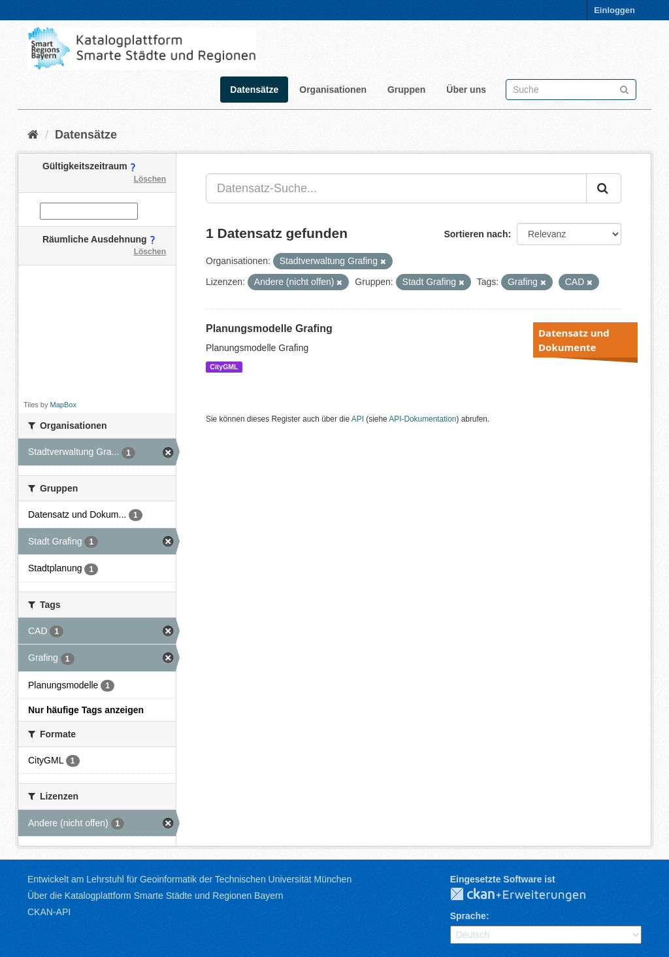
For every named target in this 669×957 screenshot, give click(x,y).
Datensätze (254, 89)
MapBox (63, 405)
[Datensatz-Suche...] (396, 188)
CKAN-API (49, 912)
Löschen (150, 179)
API (357, 419)
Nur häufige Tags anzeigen (86, 710)
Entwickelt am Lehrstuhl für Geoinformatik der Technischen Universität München (189, 879)
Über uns (466, 89)
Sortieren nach (476, 234)
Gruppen (406, 89)
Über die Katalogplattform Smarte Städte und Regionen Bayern (155, 895)
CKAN (528, 895)
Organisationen (333, 89)
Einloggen (614, 10)
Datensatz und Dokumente (574, 340)
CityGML (224, 367)
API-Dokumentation (422, 419)
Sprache (468, 916)
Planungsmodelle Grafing (269, 328)
